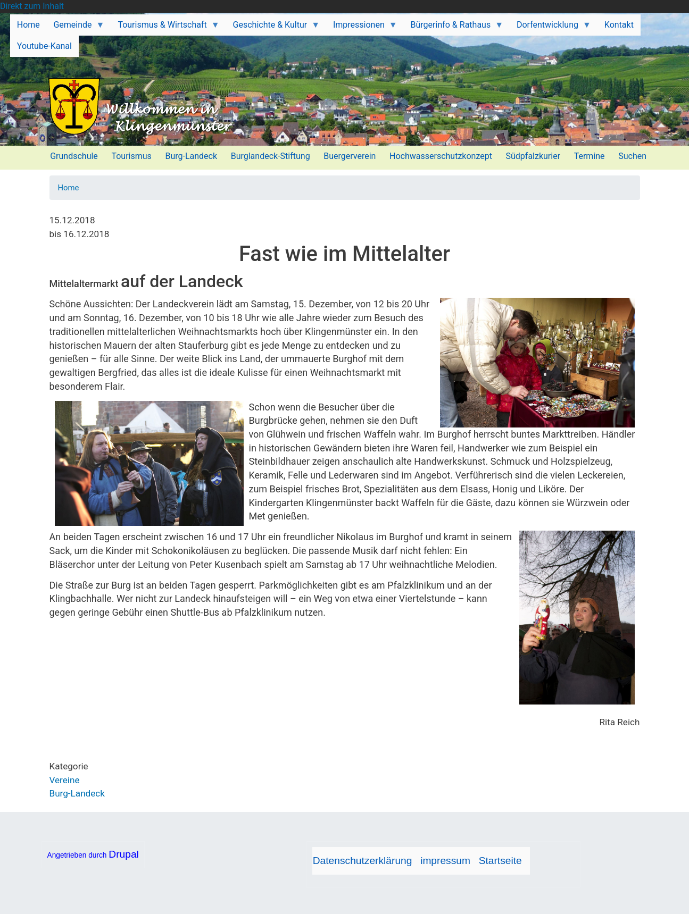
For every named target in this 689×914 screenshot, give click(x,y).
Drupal (124, 854)
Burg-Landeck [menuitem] (191, 156)
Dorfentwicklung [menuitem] (550, 28)
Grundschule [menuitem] (74, 156)
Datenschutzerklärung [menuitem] (362, 860)
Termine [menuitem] (589, 156)
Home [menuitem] (28, 25)
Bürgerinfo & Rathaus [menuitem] (453, 28)
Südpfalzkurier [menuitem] (533, 156)
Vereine (64, 780)
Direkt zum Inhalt (32, 6)
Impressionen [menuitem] (361, 28)
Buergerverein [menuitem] (349, 156)
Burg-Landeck (77, 793)
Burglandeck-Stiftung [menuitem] (270, 156)
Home (68, 187)
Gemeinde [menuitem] (76, 28)
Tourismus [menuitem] (131, 156)
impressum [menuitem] (445, 860)
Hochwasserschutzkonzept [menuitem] (440, 156)
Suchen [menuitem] (632, 156)
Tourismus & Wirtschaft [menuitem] (165, 28)
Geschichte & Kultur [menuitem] (273, 28)
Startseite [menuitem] (500, 860)
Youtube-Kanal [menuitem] (44, 46)
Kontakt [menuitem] (619, 25)
